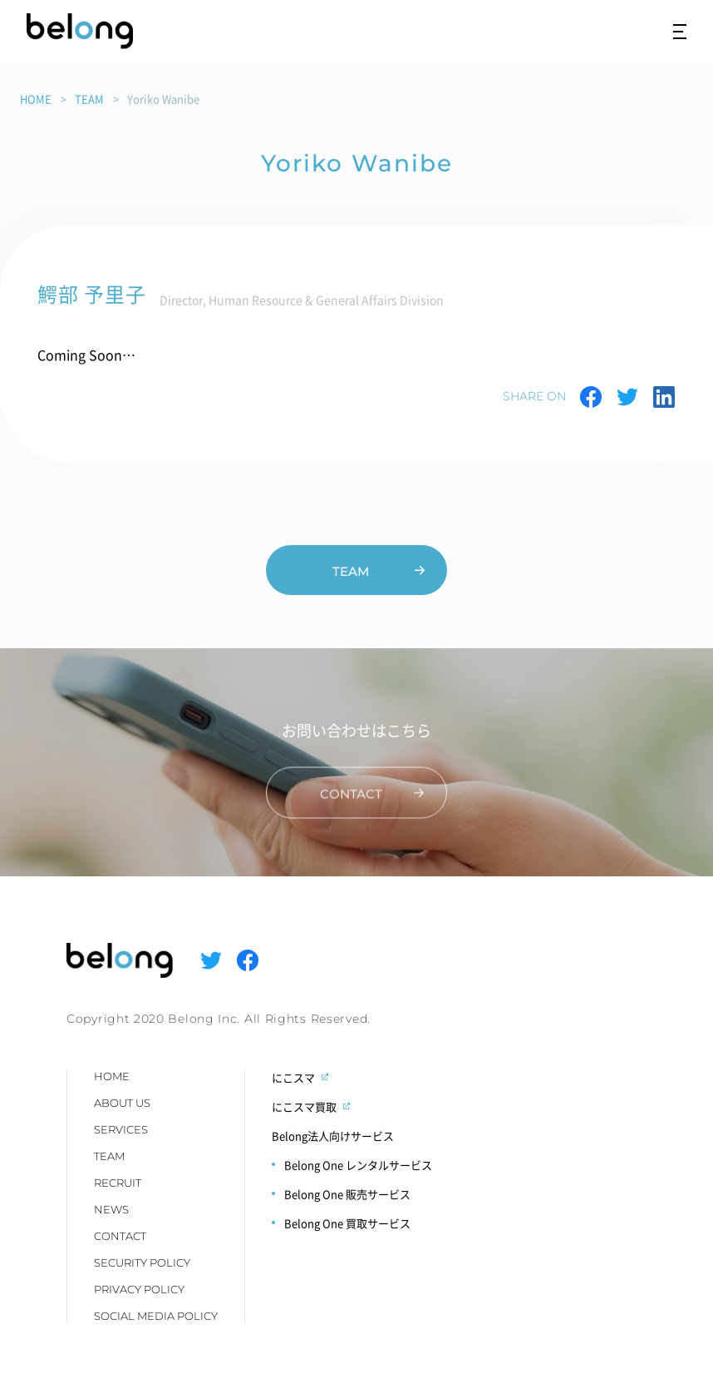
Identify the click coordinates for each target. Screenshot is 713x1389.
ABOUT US (122, 1102)
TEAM (89, 99)
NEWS (111, 1209)
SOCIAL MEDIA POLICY (156, 1315)
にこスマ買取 (304, 1106)
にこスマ (293, 1077)
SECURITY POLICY (142, 1262)
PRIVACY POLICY (139, 1289)
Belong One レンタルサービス (358, 1165)
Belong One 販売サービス (347, 1194)
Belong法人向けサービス (333, 1135)
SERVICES (121, 1129)
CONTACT (120, 1236)
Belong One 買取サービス (347, 1223)
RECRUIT (117, 1182)
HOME (36, 99)
